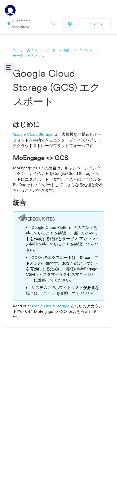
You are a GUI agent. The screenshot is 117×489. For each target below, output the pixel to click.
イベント (85, 50)
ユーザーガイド (25, 50)
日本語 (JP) (70, 23)
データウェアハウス (28, 55)
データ (50, 50)
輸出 (67, 50)
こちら (49, 293)
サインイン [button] (94, 23)
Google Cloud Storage (33, 134)
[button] (9, 68)
